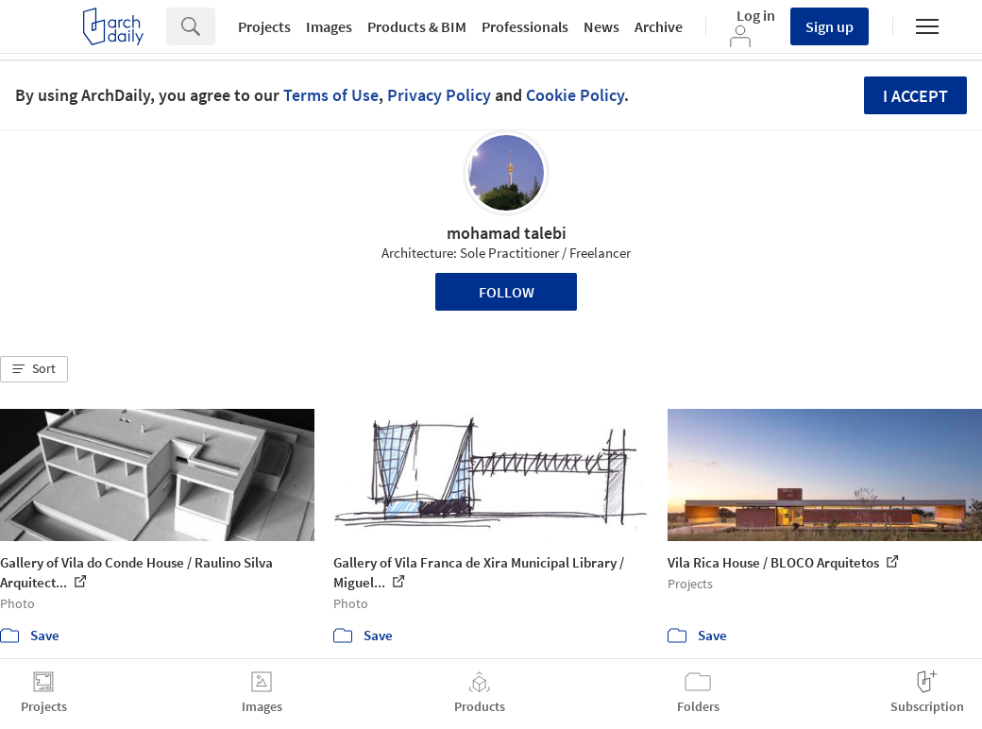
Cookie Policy (575, 95)
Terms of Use (331, 95)
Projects (264, 26)
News (601, 26)
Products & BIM (416, 26)
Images (329, 26)
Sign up (829, 26)
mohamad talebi (507, 233)
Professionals (525, 26)
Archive (659, 26)
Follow (506, 291)
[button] (34, 369)
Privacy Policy (439, 95)
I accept (915, 96)
